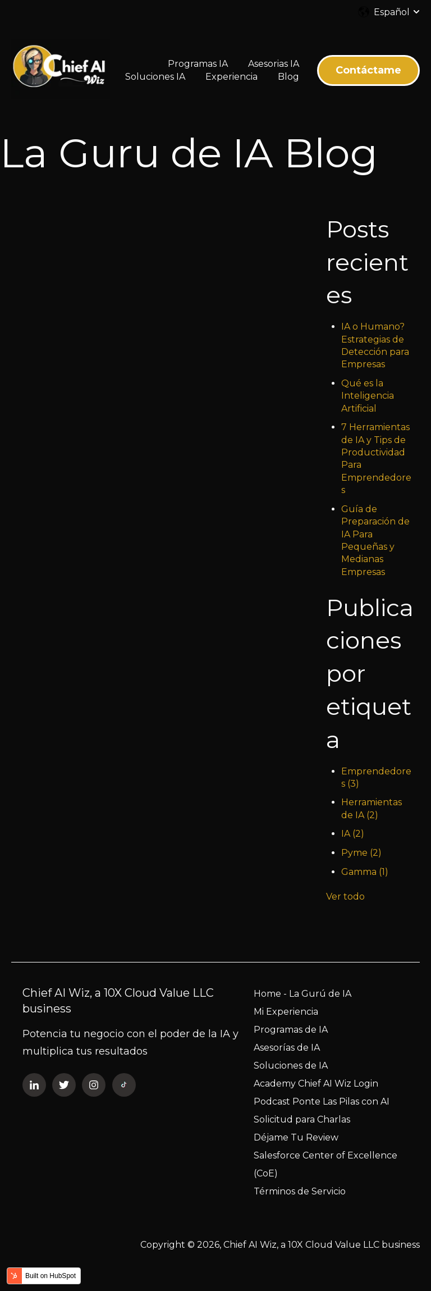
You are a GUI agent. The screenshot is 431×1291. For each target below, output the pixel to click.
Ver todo (345, 896)
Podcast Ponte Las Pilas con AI (321, 1101)
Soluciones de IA (291, 1065)
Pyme (361, 852)
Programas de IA (291, 1029)
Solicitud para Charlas (302, 1119)
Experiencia (231, 76)
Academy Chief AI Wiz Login (316, 1083)
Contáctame (368, 70)
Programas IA (198, 63)
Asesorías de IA (287, 1047)
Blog (288, 76)
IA (352, 833)
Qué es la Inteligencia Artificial (367, 396)
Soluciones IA (155, 76)
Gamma (364, 871)
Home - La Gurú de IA (302, 993)
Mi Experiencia (286, 1011)
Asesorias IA (273, 63)
